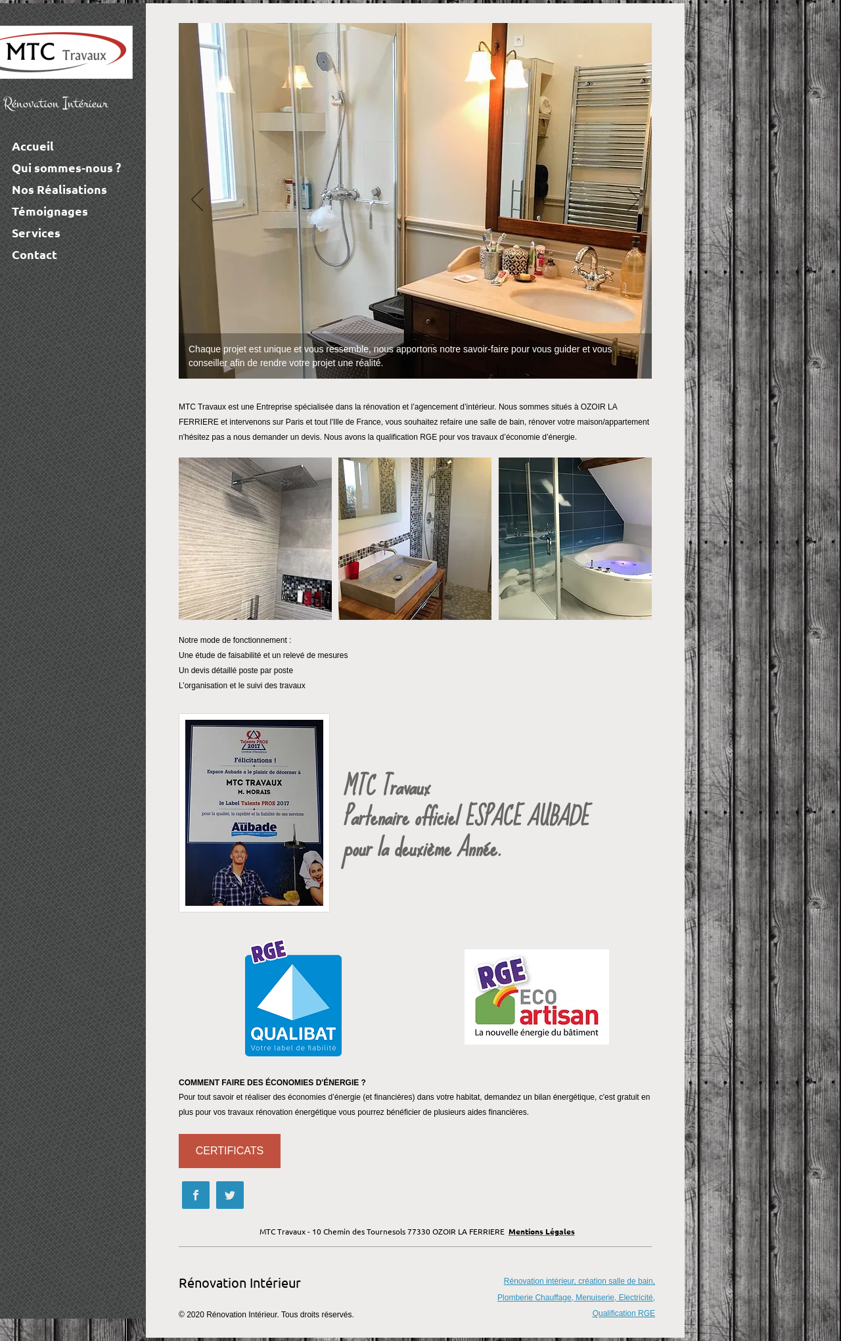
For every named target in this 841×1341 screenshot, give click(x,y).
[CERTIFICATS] (230, 1151)
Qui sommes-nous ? (66, 167)
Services (36, 232)
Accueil (33, 145)
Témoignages (50, 210)
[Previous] (197, 200)
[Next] (633, 200)
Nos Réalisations (59, 189)
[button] (255, 539)
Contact (34, 254)
